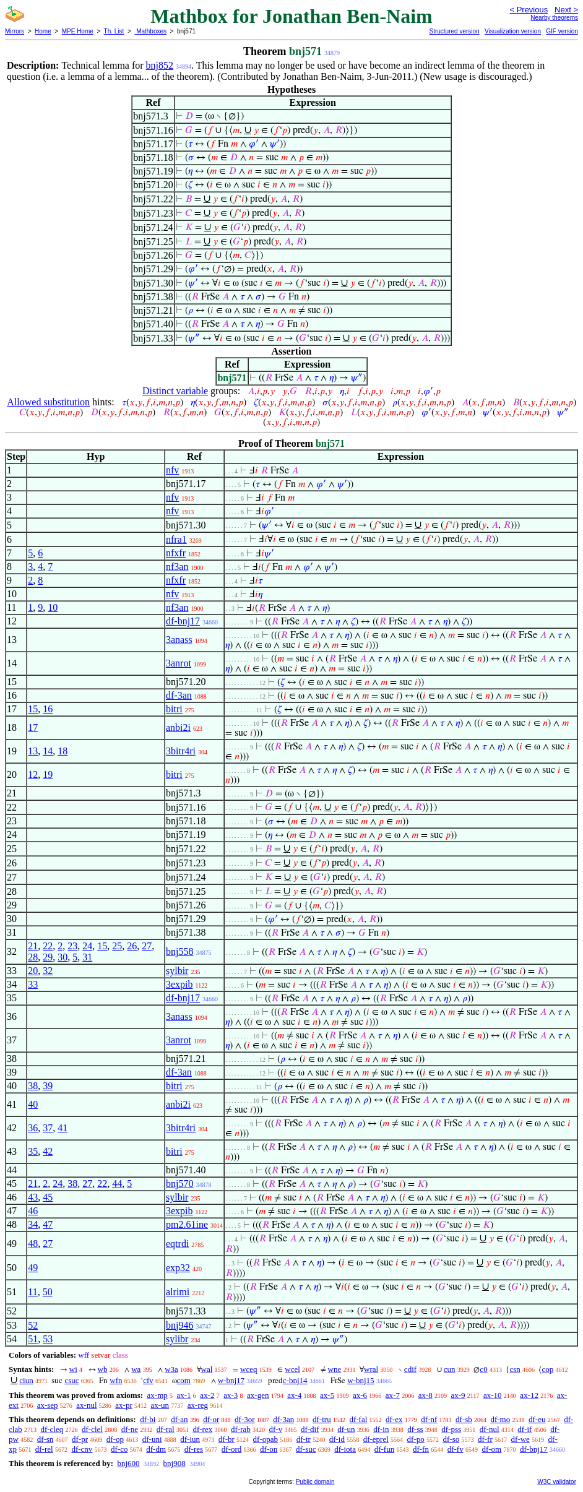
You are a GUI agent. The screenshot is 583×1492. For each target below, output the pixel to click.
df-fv (455, 1449)
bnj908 (174, 1463)
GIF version (562, 31)
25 (117, 946)
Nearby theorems (554, 17)
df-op (115, 1439)
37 (48, 1128)
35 (33, 1151)
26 (132, 946)
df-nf (429, 1419)
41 (62, 1128)
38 (33, 1085)
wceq (248, 1369)
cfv (148, 1380)
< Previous (528, 9)
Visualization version (513, 31)
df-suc (306, 1449)
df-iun (190, 1439)
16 (48, 709)
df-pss (451, 1429)
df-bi (147, 1419)
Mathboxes (150, 31)
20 (33, 970)
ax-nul (86, 1405)
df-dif (310, 1429)
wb (103, 1369)
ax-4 (294, 1395)
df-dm (156, 1449)
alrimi (177, 1292)
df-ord (232, 1449)
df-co (119, 1449)
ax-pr (123, 1405)
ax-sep (47, 1405)
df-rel (44, 1449)
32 (48, 970)
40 (33, 1104)
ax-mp (157, 1395)
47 (48, 1224)
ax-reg (198, 1405)
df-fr (485, 1439)
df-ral (166, 1429)
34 (33, 1224)
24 (87, 946)
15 (33, 709)
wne (335, 1369)
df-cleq (51, 1429)
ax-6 (360, 1395)
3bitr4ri (181, 751)
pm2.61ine (187, 1224)
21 (33, 946)
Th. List (114, 31)
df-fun (384, 1449)
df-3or (245, 1419)
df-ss (415, 1429)
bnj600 (128, 1463)
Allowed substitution (48, 402)
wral (371, 1369)
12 (33, 774)
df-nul (489, 1429)
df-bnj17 (183, 621)
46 (33, 1210)
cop (547, 1369)
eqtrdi (177, 1243)
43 (33, 1197)
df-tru (322, 1419)
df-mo (500, 1419)
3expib (179, 984)
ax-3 (230, 1395)
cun (450, 1369)
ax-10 (492, 1395)
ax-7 (393, 1395)
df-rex (202, 1429)
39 (48, 1085)
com (184, 1380)
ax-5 (327, 1395)
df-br (226, 1439)
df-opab (265, 1439)
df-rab (241, 1429)
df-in (381, 1429)
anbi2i (178, 727)
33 (33, 984)
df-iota (345, 1449)
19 (48, 774)
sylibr (177, 1339)
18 (62, 751)
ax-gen (258, 1395)
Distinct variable (175, 391)
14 (48, 751)
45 (48, 1197)
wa (135, 1369)
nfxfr (176, 553)
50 (48, 1292)
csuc (71, 1380)
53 (48, 1339)
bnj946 (179, 1325)
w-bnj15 (360, 1380)
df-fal (358, 1419)
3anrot (178, 663)
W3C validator (556, 1481)
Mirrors (14, 31)
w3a (171, 1369)
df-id (337, 1439)
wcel (292, 1369)
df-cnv (81, 1449)
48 (33, 1243)
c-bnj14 (295, 1380)
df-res (193, 1449)
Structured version (454, 31)
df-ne (129, 1429)
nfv (172, 470)
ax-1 (184, 1395)
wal (207, 1369)
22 (48, 946)
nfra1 (176, 539)
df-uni (152, 1439)
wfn (116, 1380)
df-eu (537, 1419)
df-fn (421, 1449)
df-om (491, 1449)
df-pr (80, 1439)
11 (32, 1292)
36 (33, 1128)
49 (33, 1267)
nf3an (177, 566)
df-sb (464, 1419)
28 (33, 957)
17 (33, 727)
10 (53, 607)
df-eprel (376, 1439)
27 (147, 946)
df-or (211, 1419)
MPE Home (77, 31)
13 (33, 751)
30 (62, 957)
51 (33, 1339)
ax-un (159, 1405)
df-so (451, 1439)
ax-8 (425, 1395)
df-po (416, 1439)
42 (48, 1151)
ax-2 (207, 1395)
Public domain (315, 1481)
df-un (346, 1429)
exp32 (178, 1267)
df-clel (92, 1429)
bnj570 (179, 1183)
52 (33, 1325)
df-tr (303, 1439)
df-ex (394, 1419)
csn (514, 1369)
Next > (566, 9)
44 (117, 1183)
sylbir (177, 970)
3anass (179, 639)
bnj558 (179, 951)
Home (43, 31)
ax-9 (458, 1395)
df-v (275, 1429)
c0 (483, 1369)
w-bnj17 (231, 1380)
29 (48, 957)
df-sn (45, 1439)
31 (87, 957)
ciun (26, 1380)
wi (73, 1369)
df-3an (179, 695)
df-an (179, 1419)
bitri (174, 709)
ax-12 (529, 1395)
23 (72, 946)
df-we (520, 1439)
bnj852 (159, 65)
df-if (524, 1429)
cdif (410, 1369)
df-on (268, 1449)
